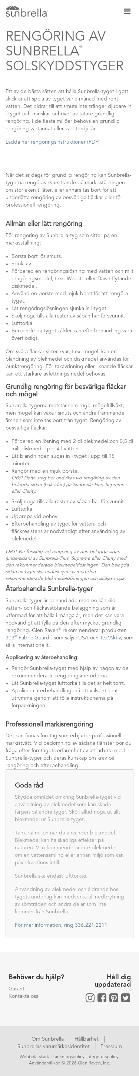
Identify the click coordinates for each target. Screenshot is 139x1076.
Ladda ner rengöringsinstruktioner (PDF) (53, 142)
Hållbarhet (87, 1039)
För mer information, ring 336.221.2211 (61, 925)
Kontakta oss (23, 996)
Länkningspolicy (68, 1057)
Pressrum (111, 1046)
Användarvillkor (44, 1063)
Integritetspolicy (102, 1057)
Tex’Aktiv (110, 638)
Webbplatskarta (35, 1057)
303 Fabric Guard (29, 638)
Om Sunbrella (48, 1039)
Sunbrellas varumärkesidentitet (54, 1046)
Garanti (17, 989)
